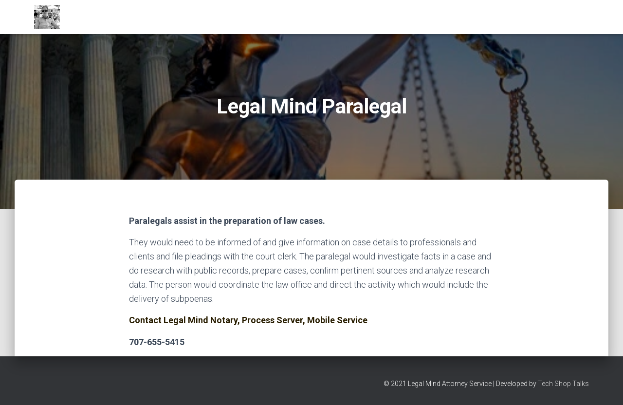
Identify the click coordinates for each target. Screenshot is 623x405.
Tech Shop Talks (563, 383)
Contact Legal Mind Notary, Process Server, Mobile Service (248, 320)
